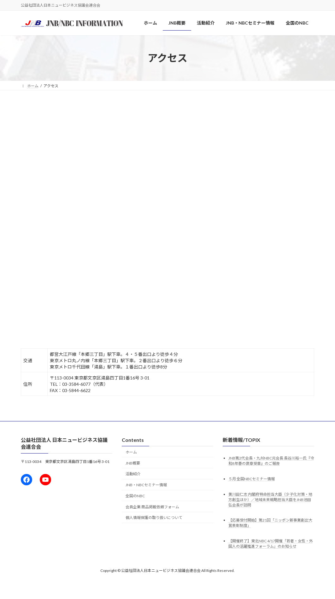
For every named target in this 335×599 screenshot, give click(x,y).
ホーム (131, 452)
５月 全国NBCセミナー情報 (251, 478)
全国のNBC (135, 495)
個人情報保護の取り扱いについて (154, 517)
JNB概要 (133, 463)
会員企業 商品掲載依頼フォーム (152, 507)
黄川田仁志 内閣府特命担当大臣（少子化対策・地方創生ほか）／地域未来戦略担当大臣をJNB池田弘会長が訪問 (270, 499)
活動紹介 (133, 473)
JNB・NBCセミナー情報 (146, 484)
